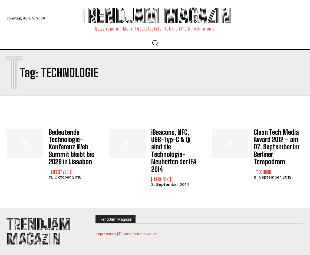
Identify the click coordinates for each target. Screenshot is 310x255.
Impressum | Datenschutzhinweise (126, 232)
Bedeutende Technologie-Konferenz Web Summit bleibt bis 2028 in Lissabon (71, 146)
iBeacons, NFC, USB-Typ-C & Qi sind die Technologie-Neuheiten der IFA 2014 (173, 150)
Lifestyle (59, 170)
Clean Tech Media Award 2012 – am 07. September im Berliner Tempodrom (276, 146)
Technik (161, 177)
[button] (155, 42)
